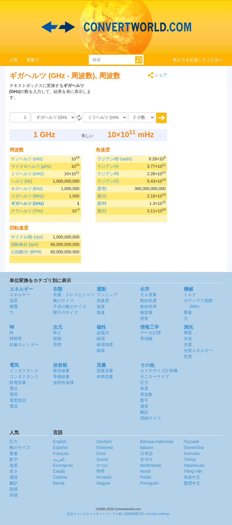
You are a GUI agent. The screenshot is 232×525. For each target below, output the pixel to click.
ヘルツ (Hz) (21, 181)
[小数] (141, 117)
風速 (101, 312)
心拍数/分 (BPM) (26, 251)
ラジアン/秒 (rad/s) (114, 158)
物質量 (146, 312)
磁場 (101, 338)
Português (149, 483)
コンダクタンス (24, 376)
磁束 (101, 350)
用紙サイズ (150, 418)
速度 (101, 306)
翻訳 (144, 412)
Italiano (146, 447)
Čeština (60, 477)
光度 (188, 344)
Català (59, 471)
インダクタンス (24, 370)
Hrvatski (104, 477)
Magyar (104, 483)
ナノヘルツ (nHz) (27, 158)
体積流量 (105, 376)
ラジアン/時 (108, 173)
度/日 (102, 210)
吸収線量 (61, 370)
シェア (157, 75)
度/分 (102, 196)
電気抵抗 (17, 400)
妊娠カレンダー (24, 344)
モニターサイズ (154, 376)
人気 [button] (13, 59)
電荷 (13, 394)
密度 (144, 318)
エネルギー (19, 294)
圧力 (144, 382)
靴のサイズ (63, 300)
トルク (190, 294)
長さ (57, 332)
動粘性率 (148, 306)
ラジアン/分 (108, 166)
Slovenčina (194, 447)
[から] (53, 117)
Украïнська (194, 465)
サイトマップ (105, 513)
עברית (102, 465)
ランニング (107, 294)
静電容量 (17, 382)
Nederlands (150, 465)
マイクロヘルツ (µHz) (31, 166)
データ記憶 (150, 332)
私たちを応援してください (198, 59)
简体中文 (192, 477)
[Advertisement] (130, 97)
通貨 (144, 406)
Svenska (192, 453)
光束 (188, 338)
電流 (13, 406)
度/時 (102, 203)
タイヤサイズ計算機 (158, 370)
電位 (13, 388)
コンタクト (84, 513)
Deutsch (104, 441)
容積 (57, 344)
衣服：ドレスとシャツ (74, 294)
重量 (188, 312)
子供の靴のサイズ (69, 306)
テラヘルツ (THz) (27, 210)
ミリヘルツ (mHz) (27, 173)
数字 (144, 400)
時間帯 (15, 338)
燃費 (13, 306)
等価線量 (61, 376)
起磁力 (103, 332)
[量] (19, 117)
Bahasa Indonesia (156, 441)
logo (116, 27)
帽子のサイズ (65, 312)
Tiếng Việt (193, 471)
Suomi (102, 459)
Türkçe (190, 459)
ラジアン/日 (108, 181)
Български (63, 465)
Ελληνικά (105, 447)
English (60, 441)
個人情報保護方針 (131, 513)
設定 (70, 513)
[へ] (105, 117)
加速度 (103, 300)
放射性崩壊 (63, 382)
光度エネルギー (198, 350)
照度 (188, 356)
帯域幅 (146, 338)
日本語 (146, 453)
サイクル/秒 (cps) (27, 237)
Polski (145, 477)
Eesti (101, 453)
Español (60, 447)
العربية (59, 459)
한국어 (146, 459)
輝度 (188, 332)
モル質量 (148, 294)
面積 (57, 338)
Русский (191, 441)
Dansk (59, 483)
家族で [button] (33, 59)
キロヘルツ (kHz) (27, 188)
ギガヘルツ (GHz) (27, 203)
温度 (13, 300)
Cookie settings (158, 513)
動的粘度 (148, 300)
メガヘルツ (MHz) (27, 196)
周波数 (146, 394)
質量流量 (105, 370)
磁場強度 (105, 344)
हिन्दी (100, 471)
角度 (144, 388)
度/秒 (102, 188)
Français (61, 453)
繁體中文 (192, 483)
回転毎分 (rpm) (25, 244)
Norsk (145, 471)
